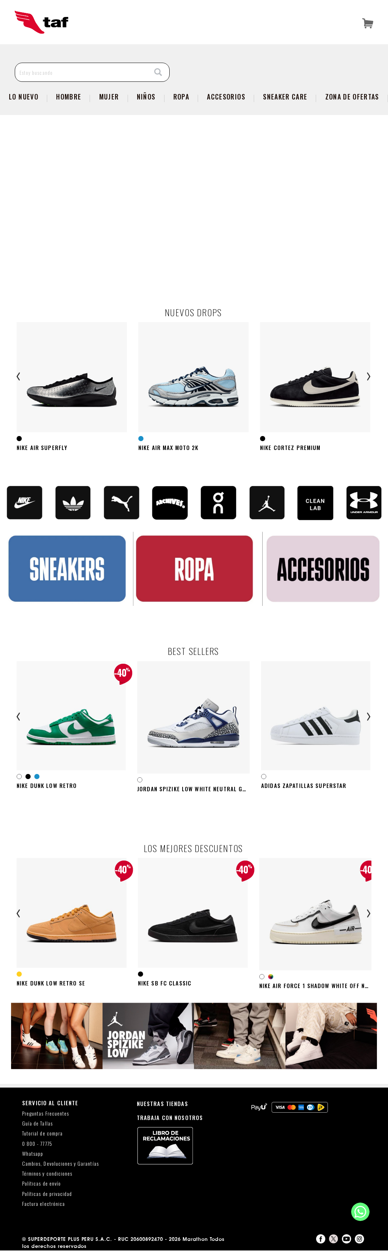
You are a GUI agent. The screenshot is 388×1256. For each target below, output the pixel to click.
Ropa (181, 96)
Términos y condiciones (47, 1179)
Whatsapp (32, 1159)
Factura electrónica (43, 1209)
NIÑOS (146, 96)
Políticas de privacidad (47, 1199)
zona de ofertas (352, 96)
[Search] (158, 72)
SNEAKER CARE (285, 96)
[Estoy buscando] (81, 72)
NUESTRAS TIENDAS (162, 1109)
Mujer (109, 96)
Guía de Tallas (37, 1129)
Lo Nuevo (23, 96)
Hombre (68, 96)
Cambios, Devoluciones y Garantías (60, 1169)
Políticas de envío (41, 1189)
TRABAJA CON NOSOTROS (170, 1123)
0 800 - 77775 (37, 1149)
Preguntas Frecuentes (45, 1119)
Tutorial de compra (42, 1139)
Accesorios (226, 96)
